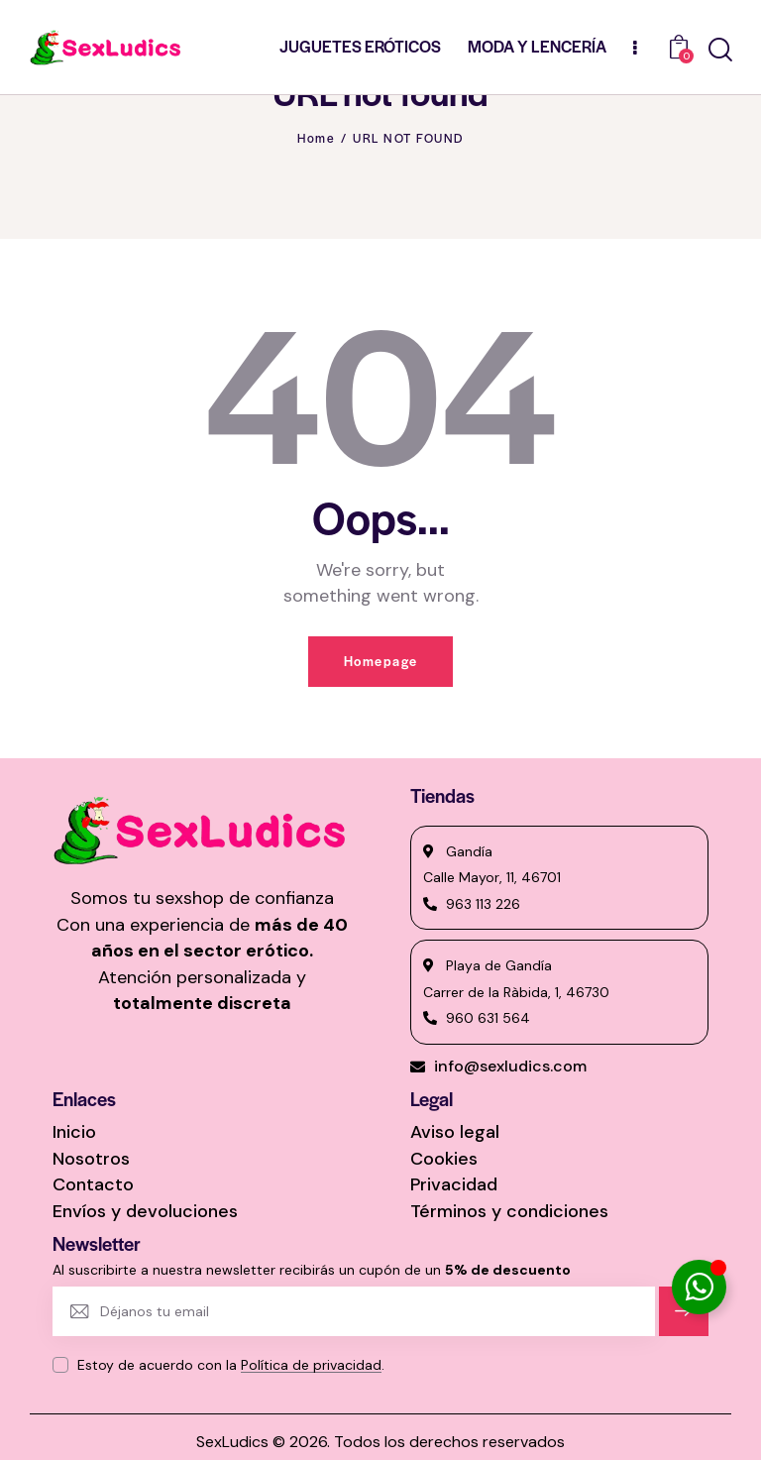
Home (316, 138)
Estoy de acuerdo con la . (230, 1365)
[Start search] (720, 50)
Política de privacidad (311, 1365)
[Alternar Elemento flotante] (699, 1287)
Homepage (381, 661)
